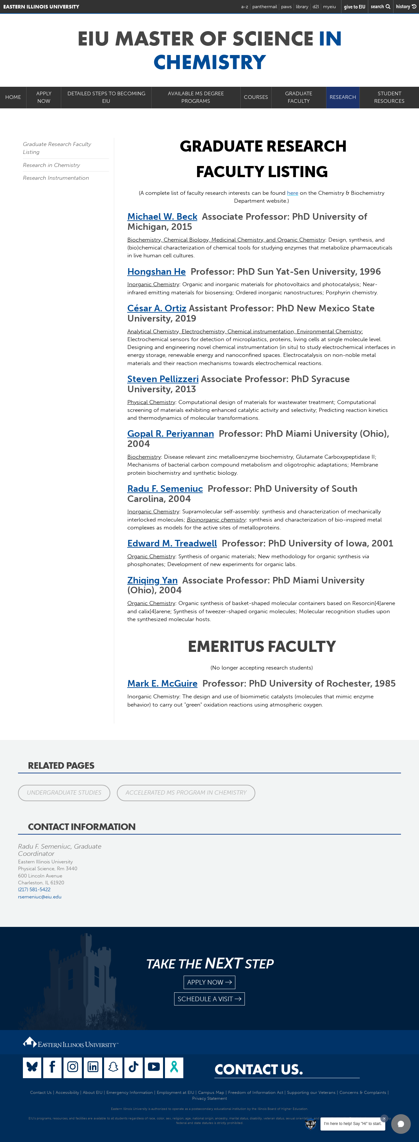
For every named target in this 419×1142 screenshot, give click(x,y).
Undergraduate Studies (64, 792)
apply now (209, 982)
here (292, 193)
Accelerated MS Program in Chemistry (186, 792)
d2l (316, 6)
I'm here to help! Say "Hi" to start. (353, 1123)
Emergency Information (129, 1092)
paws (286, 6)
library (302, 6)
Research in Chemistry (51, 165)
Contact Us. (258, 1069)
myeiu (329, 6)
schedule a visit (209, 999)
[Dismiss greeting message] (384, 1118)
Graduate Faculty (298, 97)
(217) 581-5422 (34, 890)
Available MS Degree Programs (196, 97)
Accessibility (67, 1092)
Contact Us (41, 1092)
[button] (401, 1124)
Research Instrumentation (56, 178)
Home (13, 97)
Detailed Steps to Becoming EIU (106, 97)
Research (343, 97)
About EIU (92, 1092)
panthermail (264, 6)
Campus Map (211, 1092)
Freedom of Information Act (255, 1092)
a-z (244, 6)
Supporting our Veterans (311, 1092)
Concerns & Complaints (362, 1092)
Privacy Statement (209, 1098)
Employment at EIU (175, 1092)
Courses (256, 97)
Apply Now (43, 97)
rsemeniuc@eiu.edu (40, 897)
